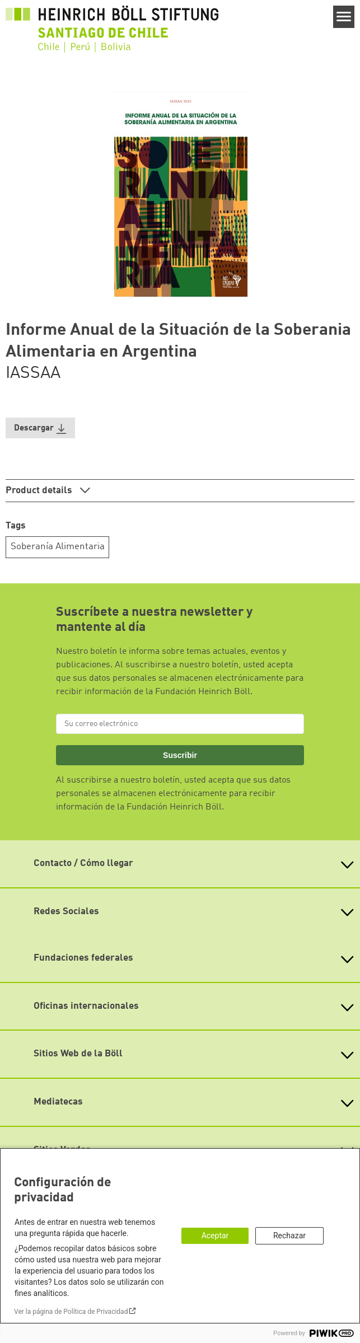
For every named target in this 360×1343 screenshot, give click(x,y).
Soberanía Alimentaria (58, 546)
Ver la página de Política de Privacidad (71, 1312)
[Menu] (344, 17)
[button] (40, 428)
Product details (40, 490)
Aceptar (215, 1235)
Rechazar (289, 1235)
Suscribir (180, 755)
